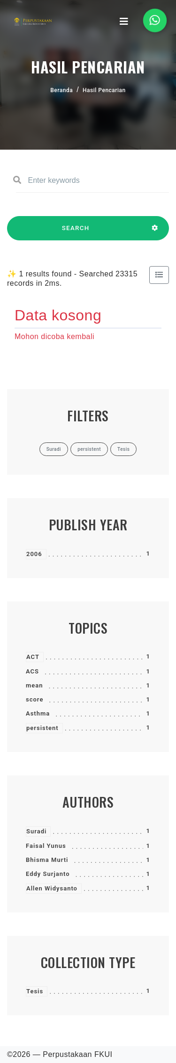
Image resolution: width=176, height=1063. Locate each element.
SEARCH (76, 232)
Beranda (61, 90)
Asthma (38, 713)
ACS (32, 671)
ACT (32, 656)
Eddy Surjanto (48, 873)
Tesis (34, 991)
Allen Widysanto (51, 888)
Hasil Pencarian (104, 90)
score (34, 699)
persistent (42, 727)
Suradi (36, 831)
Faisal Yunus (46, 845)
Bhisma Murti (47, 859)
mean (34, 685)
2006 (34, 553)
